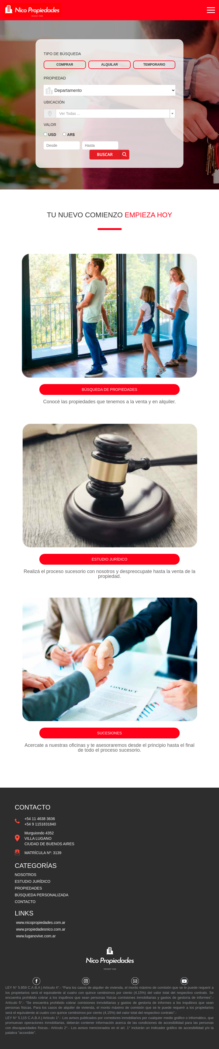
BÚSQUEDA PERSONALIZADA (41, 895)
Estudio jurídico (109, 559)
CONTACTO (25, 902)
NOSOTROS (25, 874)
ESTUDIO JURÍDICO (32, 881)
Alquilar (109, 64)
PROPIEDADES (28, 888)
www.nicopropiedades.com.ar (40, 922)
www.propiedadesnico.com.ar (40, 929)
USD (52, 134)
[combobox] (115, 113)
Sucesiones (109, 733)
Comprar (64, 64)
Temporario (154, 64)
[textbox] (114, 113)
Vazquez (33, 12)
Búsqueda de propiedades (109, 389)
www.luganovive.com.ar (36, 936)
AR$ (71, 134)
